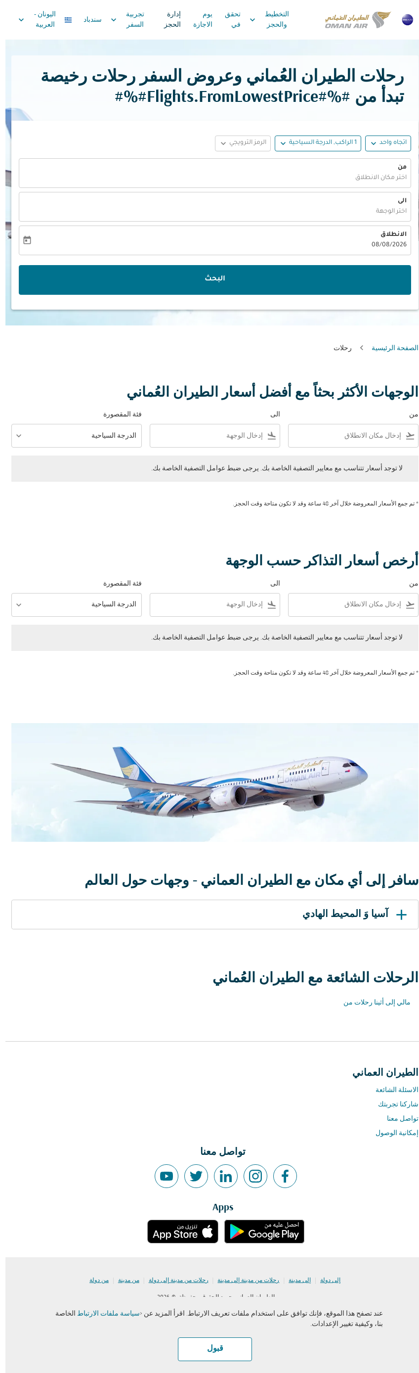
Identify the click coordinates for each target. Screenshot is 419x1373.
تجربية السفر (119, 20)
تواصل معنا (397, 1119)
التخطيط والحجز (261, 20)
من (396, 167)
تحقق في (227, 20)
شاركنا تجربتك (393, 1104)
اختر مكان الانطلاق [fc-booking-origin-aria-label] (375, 178)
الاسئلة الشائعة (391, 1090)
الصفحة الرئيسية (389, 348)
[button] (312, 143)
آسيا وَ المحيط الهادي (351, 914)
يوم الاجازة (197, 20)
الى (396, 201)
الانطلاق (388, 234)
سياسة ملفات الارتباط (103, 1314)
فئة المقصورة (117, 414)
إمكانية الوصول (391, 1133)
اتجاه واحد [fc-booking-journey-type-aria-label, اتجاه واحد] (387, 142)
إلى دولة (325, 1280)
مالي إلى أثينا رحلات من (371, 1003)
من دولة (93, 1280)
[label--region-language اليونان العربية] (39, 20)
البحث (209, 279)
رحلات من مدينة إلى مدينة (243, 1280)
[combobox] (341, 436)
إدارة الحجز (167, 20)
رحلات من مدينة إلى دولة (173, 1280)
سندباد (87, 20)
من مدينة (123, 1280)
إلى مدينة (294, 1280)
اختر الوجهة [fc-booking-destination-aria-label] (386, 211)
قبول (210, 1349)
